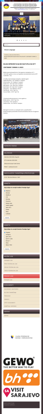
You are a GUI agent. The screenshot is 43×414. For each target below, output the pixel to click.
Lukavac (8, 213)
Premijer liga (8, 260)
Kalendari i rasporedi (11, 289)
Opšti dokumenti (9, 302)
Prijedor (8, 232)
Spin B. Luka (9, 238)
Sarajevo (8, 234)
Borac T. (8, 241)
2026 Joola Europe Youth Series (12, 163)
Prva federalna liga (10, 264)
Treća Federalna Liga (11, 270)
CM (7, 197)
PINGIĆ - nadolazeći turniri (10, 167)
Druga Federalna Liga (11, 267)
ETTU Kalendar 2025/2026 (10, 160)
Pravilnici (7, 296)
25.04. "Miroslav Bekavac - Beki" (12, 177)
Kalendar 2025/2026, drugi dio (11, 157)
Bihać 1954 (9, 245)
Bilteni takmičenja (10, 292)
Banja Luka (9, 203)
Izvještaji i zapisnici (10, 306)
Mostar (8, 193)
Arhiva (6, 315)
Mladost (8, 191)
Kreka (7, 209)
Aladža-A (8, 195)
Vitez (7, 211)
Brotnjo (8, 199)
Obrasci (6, 299)
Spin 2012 (8, 207)
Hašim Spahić (9, 205)
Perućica (8, 201)
